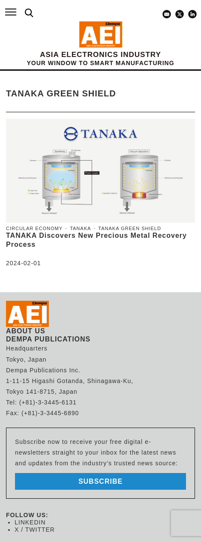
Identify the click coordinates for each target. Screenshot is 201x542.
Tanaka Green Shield (129, 228)
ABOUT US (25, 331)
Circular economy (34, 228)
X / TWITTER (35, 529)
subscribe (100, 481)
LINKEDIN (30, 522)
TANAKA (80, 228)
